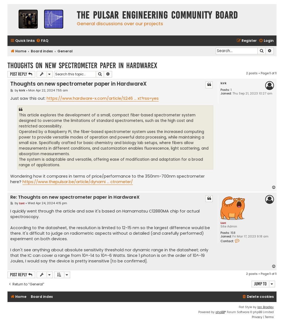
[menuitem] (42, 41)
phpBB (220, 312)
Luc (223, 223)
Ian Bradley (265, 307)
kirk (223, 83)
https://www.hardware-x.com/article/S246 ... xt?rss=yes (103, 98)
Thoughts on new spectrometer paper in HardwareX (82, 65)
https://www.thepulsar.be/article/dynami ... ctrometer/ (77, 182)
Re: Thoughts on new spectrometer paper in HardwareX (75, 197)
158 (232, 233)
